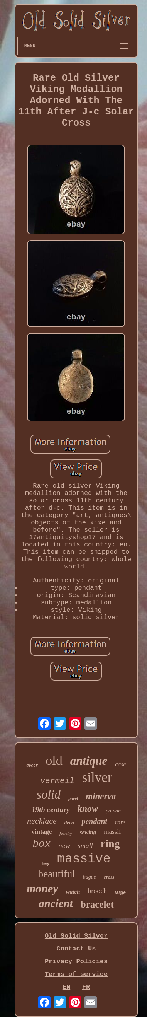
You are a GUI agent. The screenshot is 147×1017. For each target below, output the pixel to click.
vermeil (57, 780)
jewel (73, 798)
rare (120, 822)
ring (110, 844)
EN (66, 987)
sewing (88, 832)
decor (32, 766)
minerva (101, 796)
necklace (42, 821)
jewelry (65, 833)
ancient (56, 903)
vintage (41, 831)
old (54, 760)
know (88, 809)
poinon (113, 811)
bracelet (97, 904)
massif (112, 831)
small (85, 846)
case (120, 764)
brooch (97, 891)
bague (89, 877)
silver (97, 777)
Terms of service (76, 974)
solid (49, 794)
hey (45, 864)
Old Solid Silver (76, 936)
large (120, 892)
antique (88, 761)
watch (73, 892)
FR (86, 987)
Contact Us (76, 948)
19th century (51, 809)
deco (69, 823)
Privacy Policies (76, 961)
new (64, 845)
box (41, 844)
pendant (94, 821)
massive (84, 859)
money (42, 888)
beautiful (56, 874)
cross (109, 877)
